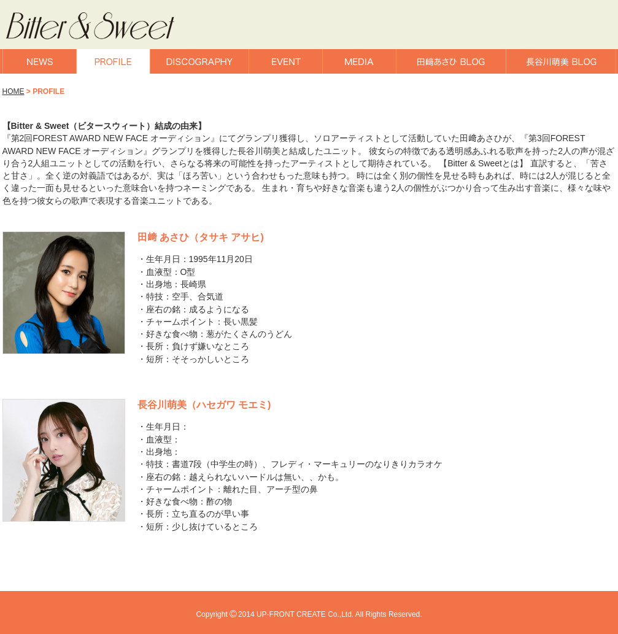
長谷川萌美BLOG (561, 61)
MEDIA (359, 61)
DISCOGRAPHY (199, 61)
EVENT (285, 61)
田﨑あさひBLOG (451, 61)
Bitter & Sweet (105, 26)
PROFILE (113, 61)
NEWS (39, 61)
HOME (13, 91)
